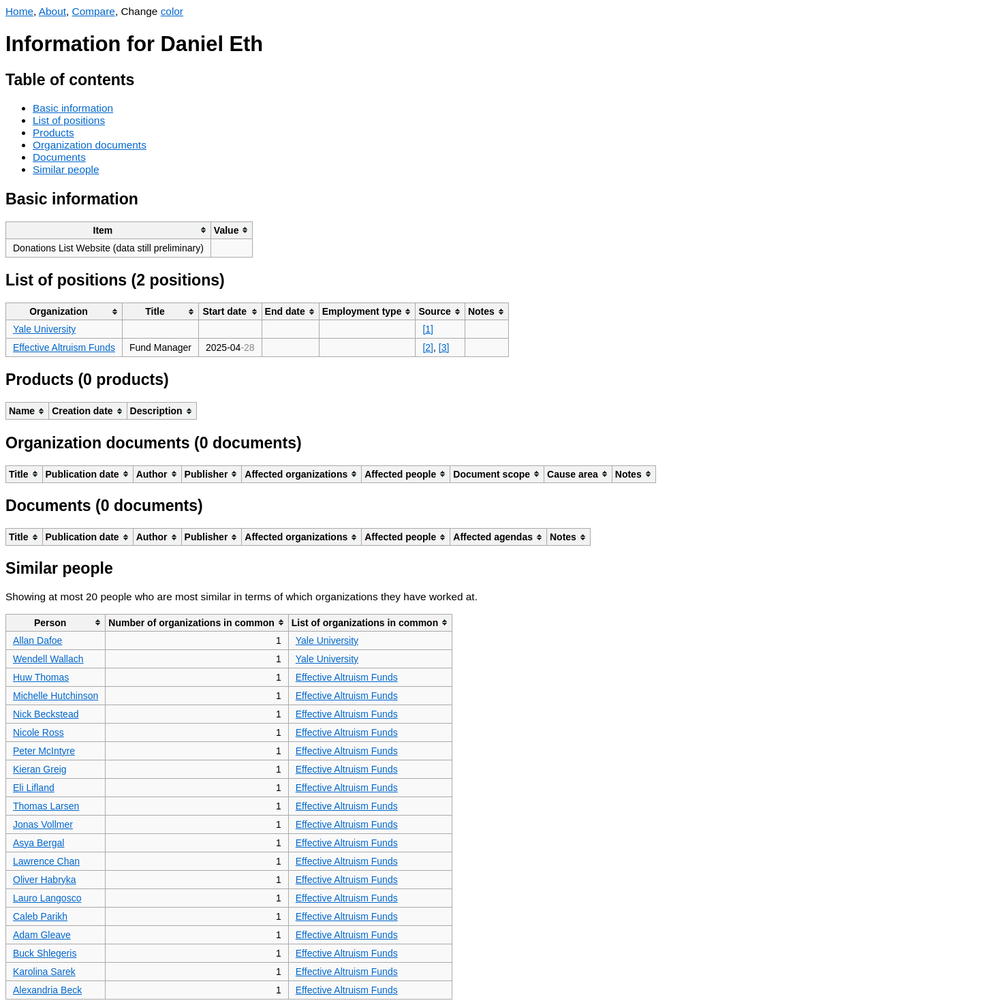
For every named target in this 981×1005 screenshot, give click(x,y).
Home (19, 11)
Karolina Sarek (44, 971)
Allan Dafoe (37, 640)
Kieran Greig (40, 769)
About (52, 11)
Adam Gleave (42, 934)
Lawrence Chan (46, 861)
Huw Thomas (41, 677)
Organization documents (89, 145)
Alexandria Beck (47, 990)
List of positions (69, 120)
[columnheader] (108, 229)
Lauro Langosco (47, 898)
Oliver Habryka (44, 879)
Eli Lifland (33, 787)
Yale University (44, 329)
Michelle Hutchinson (55, 695)
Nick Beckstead (45, 714)
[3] (444, 347)
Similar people (66, 169)
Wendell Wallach (48, 658)
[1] (427, 329)
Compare (93, 11)
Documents (59, 157)
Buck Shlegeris (44, 953)
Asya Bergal (38, 842)
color (172, 11)
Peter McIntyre (44, 750)
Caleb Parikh (40, 916)
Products (53, 132)
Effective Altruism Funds (64, 347)
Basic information (73, 108)
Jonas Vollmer (43, 824)
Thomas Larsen (46, 806)
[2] (427, 347)
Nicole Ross (38, 732)
